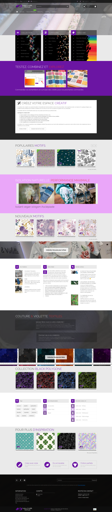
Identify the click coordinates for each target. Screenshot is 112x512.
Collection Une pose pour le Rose (56, 250)
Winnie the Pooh (22, 53)
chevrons (34, 412)
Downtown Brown (79, 50)
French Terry (48, 409)
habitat (18, 409)
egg (18, 415)
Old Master (21, 50)
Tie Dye (20, 41)
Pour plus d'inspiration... (92, 452)
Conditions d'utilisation (21, 500)
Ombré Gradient (22, 44)
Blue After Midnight (79, 38)
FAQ (16, 502)
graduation (33, 406)
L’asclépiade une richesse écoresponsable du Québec (88, 282)
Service (47, 12)
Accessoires (48, 406)
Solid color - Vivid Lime (79, 420)
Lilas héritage (77, 56)
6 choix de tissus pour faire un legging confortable (88, 272)
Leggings (27, 287)
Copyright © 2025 (47, 508)
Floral (47, 44)
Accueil (22, 11)
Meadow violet (78, 59)
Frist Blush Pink (78, 41)
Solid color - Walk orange (80, 416)
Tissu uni (81, 33)
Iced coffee (77, 47)
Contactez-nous (19, 495)
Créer (38, 495)
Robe (26, 279)
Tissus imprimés (31, 11)
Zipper (47, 413)
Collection (26, 33)
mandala (26, 412)
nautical (24, 415)
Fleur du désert (78, 53)
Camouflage (49, 38)
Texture (48, 47)
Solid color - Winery (78, 406)
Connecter (39, 494)
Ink (19, 47)
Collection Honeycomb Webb (56, 357)
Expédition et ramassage (21, 497)
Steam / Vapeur (22, 56)
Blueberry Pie (77, 44)
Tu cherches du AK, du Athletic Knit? (86, 296)
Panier (90, 6)
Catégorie (54, 33)
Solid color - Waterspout (79, 413)
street (33, 409)
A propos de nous (19, 494)
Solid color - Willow (78, 409)
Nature (48, 53)
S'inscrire (94, 480)
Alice (19, 38)
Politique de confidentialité (22, 498)
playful (26, 406)
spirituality (26, 409)
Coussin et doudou (30, 271)
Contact (54, 11)
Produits (40, 12)
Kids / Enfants (50, 41)
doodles (19, 412)
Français (93, 1)
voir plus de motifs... (92, 169)
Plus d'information (81, 485)
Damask (48, 50)
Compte (85, 1)
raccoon (19, 406)
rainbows (31, 415)
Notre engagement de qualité (22, 501)
